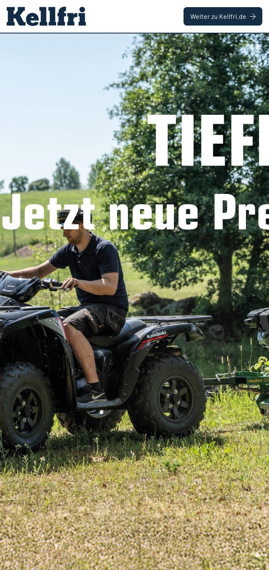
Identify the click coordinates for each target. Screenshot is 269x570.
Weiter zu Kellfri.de (223, 16)
